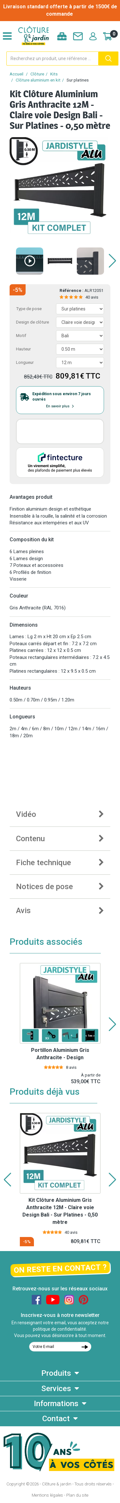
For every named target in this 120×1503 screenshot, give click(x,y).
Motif (21, 335)
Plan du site (77, 1495)
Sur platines (78, 80)
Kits (54, 74)
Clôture (37, 74)
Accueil (16, 74)
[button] (112, 261)
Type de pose (29, 308)
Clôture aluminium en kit (38, 80)
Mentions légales (47, 1495)
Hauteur (23, 349)
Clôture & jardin (56, 1484)
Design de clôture (32, 322)
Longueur (25, 362)
